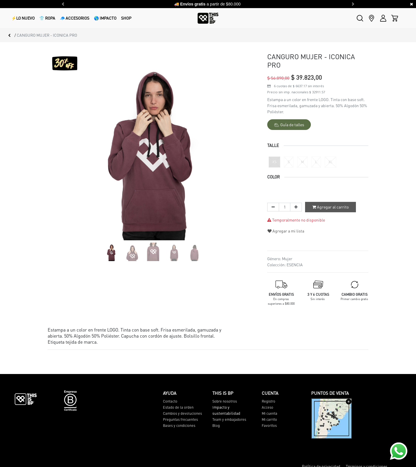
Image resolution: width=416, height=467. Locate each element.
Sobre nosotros (224, 401)
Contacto (170, 401)
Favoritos (269, 425)
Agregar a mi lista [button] (286, 230)
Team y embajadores (229, 419)
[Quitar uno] (273, 207)
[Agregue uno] (296, 207)
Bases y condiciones (179, 425)
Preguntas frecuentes (180, 419)
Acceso (267, 407)
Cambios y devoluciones (182, 413)
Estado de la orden (178, 407)
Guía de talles (289, 124)
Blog (216, 425)
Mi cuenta (269, 413)
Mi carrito (269, 419)
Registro (268, 401)
